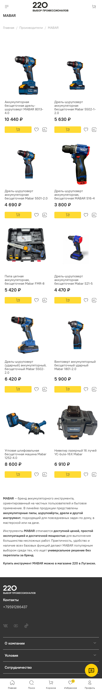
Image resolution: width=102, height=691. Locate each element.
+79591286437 (15, 607)
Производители (31, 28)
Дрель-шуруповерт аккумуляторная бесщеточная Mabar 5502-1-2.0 (75, 107)
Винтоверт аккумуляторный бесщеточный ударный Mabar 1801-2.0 (75, 365)
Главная (8, 28)
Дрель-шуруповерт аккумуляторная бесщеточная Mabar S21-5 (73, 279)
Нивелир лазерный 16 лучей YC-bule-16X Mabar (75, 452)
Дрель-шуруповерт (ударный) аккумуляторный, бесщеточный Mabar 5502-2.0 (25, 367)
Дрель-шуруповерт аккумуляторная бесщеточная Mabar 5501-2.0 (26, 194)
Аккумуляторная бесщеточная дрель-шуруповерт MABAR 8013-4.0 (24, 107)
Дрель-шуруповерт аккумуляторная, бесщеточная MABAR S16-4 (74, 194)
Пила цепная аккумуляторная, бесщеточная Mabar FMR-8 (24, 279)
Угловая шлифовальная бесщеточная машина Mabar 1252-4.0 (25, 454)
